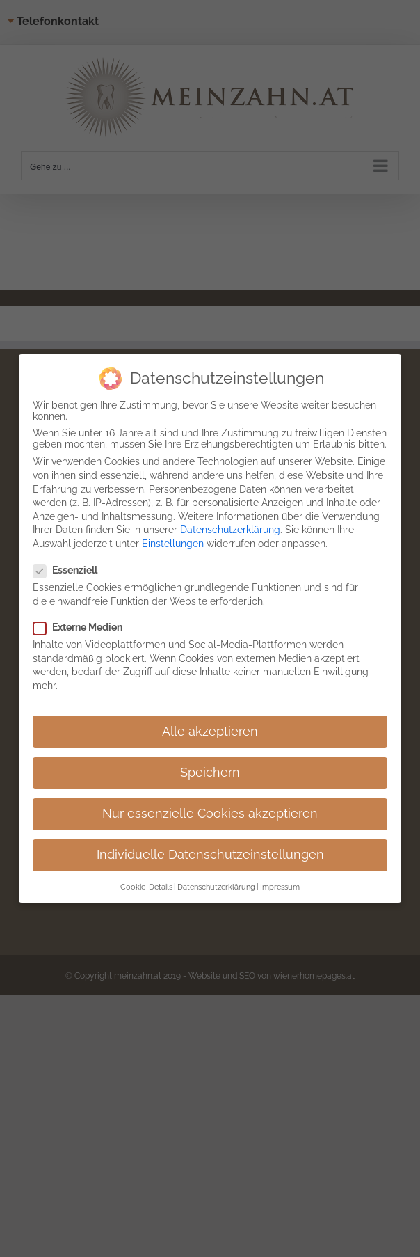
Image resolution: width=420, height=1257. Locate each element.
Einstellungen (173, 543)
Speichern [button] (210, 773)
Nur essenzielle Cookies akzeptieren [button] (210, 814)
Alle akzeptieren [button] (210, 731)
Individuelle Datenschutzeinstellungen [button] (210, 855)
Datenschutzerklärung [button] (216, 887)
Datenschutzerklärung (230, 529)
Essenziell (71, 570)
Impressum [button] (280, 887)
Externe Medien (83, 627)
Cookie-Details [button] (146, 887)
